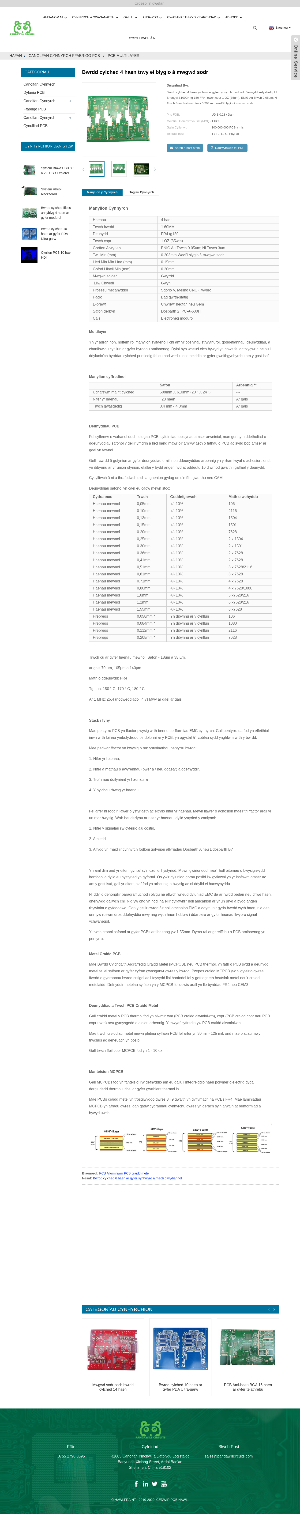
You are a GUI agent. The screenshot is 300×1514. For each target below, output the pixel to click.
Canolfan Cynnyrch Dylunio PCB (39, 88)
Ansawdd (151, 17)
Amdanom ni (55, 17)
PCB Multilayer (123, 56)
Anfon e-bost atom (187, 148)
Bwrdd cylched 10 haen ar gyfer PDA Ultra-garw (54, 234)
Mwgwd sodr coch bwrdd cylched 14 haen (113, 1387)
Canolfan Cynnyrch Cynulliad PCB (39, 122)
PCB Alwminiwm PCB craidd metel (124, 1173)
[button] (155, 169)
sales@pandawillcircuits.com (229, 1461)
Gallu (130, 17)
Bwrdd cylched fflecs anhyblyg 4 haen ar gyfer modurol (56, 212)
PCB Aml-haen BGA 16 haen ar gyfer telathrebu (248, 1387)
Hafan (15, 56)
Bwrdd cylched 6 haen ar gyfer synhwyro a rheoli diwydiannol (137, 1178)
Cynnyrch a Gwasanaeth (95, 17)
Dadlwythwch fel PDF (229, 148)
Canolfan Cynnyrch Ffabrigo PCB (64, 56)
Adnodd (233, 17)
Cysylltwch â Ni (142, 38)
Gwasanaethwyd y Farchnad (193, 17)
